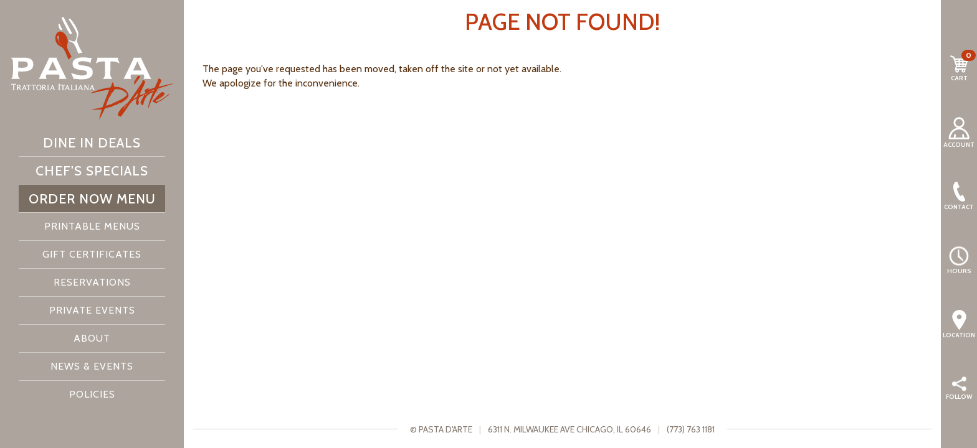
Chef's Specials (92, 170)
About (92, 338)
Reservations (92, 282)
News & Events (91, 366)
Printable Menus (92, 226)
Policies (92, 394)
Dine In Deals (92, 142)
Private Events (92, 310)
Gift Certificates (91, 254)
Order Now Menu (92, 198)
